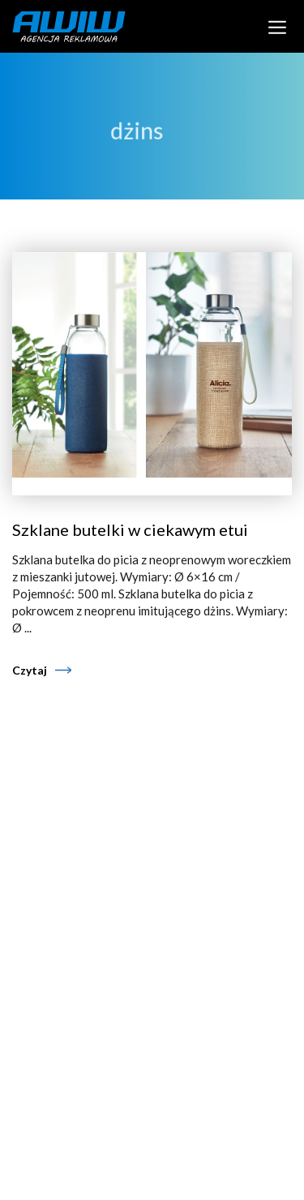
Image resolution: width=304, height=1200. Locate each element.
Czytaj (29, 670)
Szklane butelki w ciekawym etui (130, 529)
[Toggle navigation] (277, 26)
